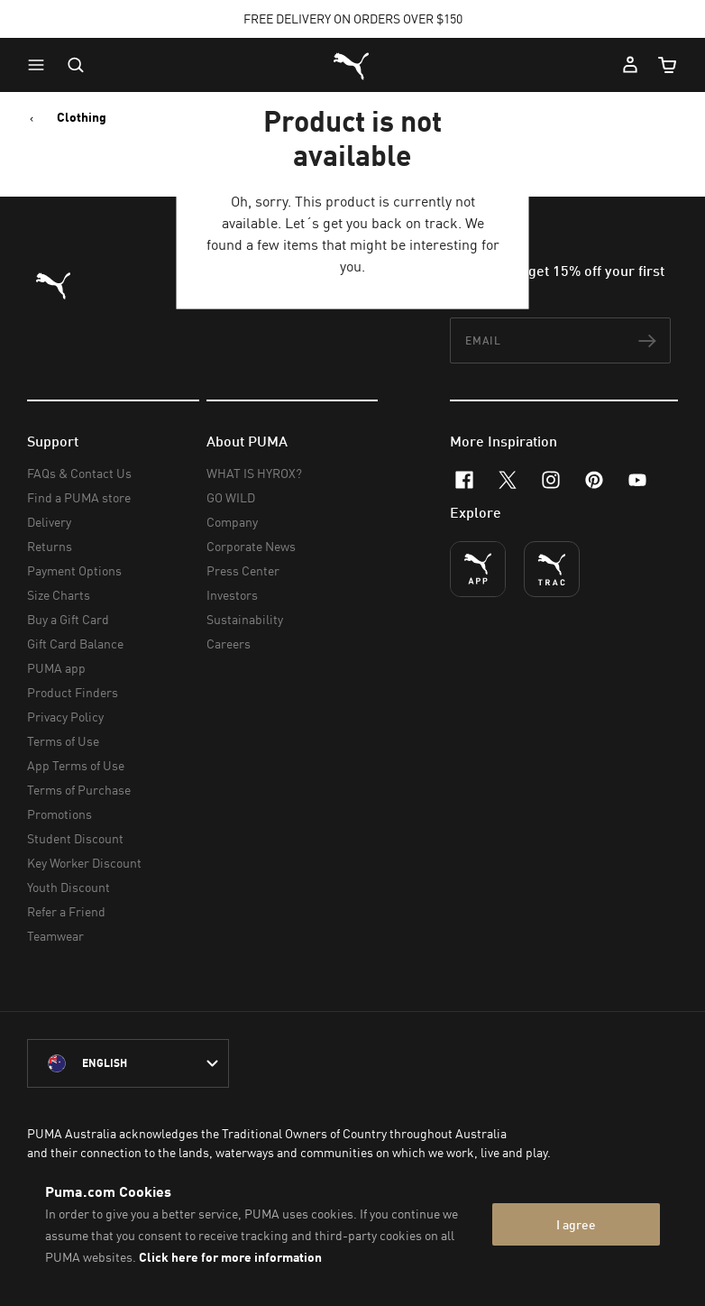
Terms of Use (63, 741)
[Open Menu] (40, 65)
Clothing (81, 117)
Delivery (49, 521)
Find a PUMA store (79, 497)
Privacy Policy (65, 716)
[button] (40, 65)
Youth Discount (68, 887)
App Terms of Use (75, 765)
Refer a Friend (66, 911)
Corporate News (251, 546)
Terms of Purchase (79, 789)
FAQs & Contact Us (79, 473)
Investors (232, 594)
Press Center (242, 570)
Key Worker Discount (84, 862)
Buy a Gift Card (68, 619)
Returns (49, 546)
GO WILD (230, 497)
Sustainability (244, 619)
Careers (228, 643)
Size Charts (58, 594)
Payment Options (74, 570)
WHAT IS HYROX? (254, 473)
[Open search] (76, 65)
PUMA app (56, 668)
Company (232, 521)
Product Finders (72, 692)
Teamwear (55, 935)
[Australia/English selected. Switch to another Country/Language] (128, 1063)
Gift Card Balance (75, 643)
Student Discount (75, 838)
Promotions (59, 814)
